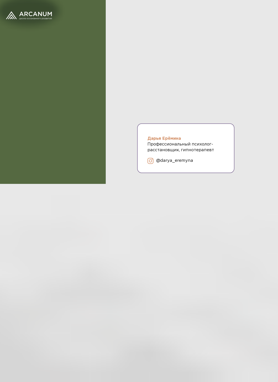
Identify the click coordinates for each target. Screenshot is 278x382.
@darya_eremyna (174, 160)
